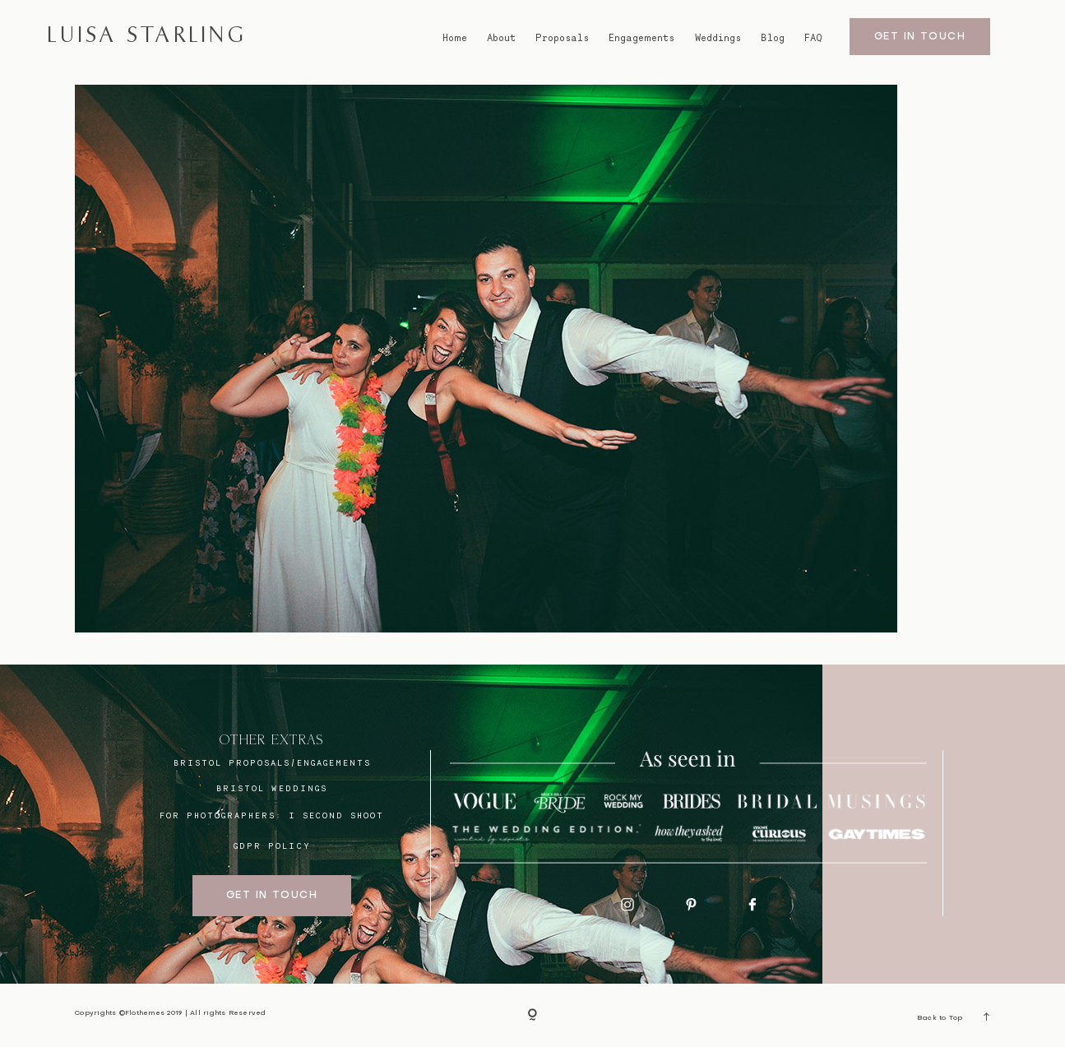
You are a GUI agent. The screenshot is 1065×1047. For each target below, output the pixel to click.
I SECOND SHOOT (336, 815)
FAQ (813, 37)
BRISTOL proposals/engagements (273, 762)
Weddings (718, 37)
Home (454, 37)
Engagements (641, 37)
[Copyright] (532, 1015)
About (501, 37)
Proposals (562, 37)
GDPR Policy (272, 845)
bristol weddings (271, 788)
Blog (773, 37)
